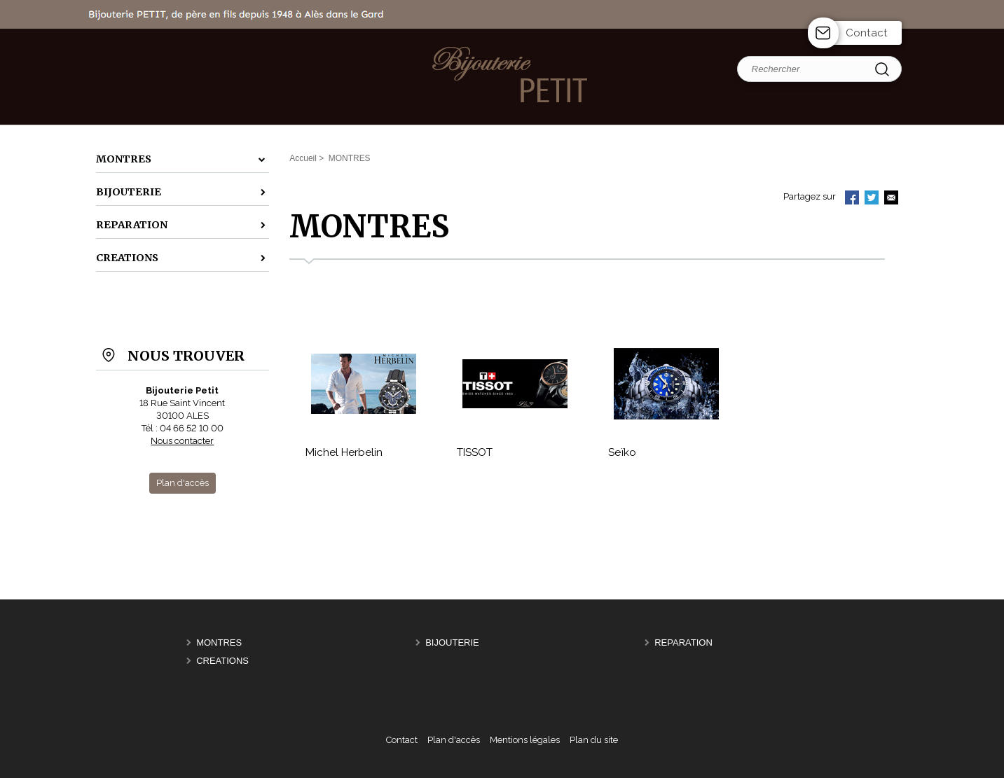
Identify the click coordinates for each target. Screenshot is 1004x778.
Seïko (622, 452)
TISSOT (475, 452)
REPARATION (683, 642)
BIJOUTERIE (452, 642)
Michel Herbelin (344, 452)
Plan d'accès (453, 740)
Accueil (303, 158)
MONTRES (219, 642)
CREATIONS (222, 660)
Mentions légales (525, 740)
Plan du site (594, 740)
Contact (867, 33)
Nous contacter (182, 441)
